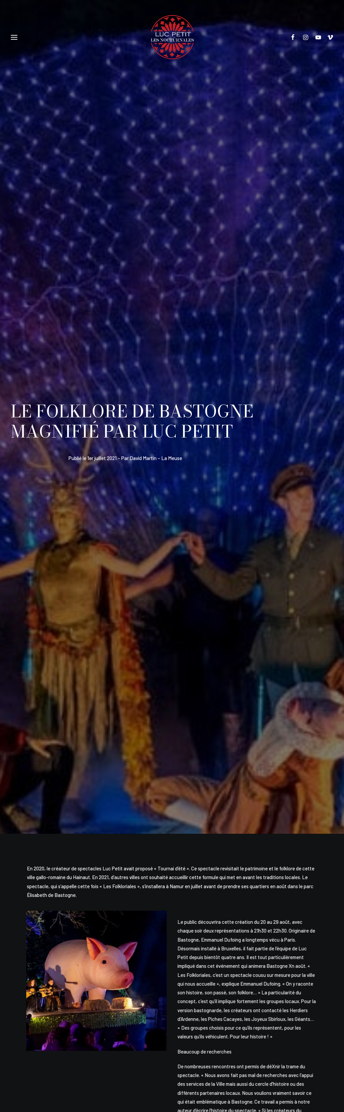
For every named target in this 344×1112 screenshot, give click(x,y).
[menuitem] (295, 37)
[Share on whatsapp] (185, 737)
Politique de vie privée (141, 1030)
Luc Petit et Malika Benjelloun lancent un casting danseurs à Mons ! (44, 885)
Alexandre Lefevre (183, 1071)
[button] (295, 37)
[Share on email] (228, 737)
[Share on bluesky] (200, 737)
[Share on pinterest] (157, 737)
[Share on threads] (143, 737)
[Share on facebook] (115, 737)
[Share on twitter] (129, 737)
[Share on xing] (214, 737)
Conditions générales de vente (194, 1030)
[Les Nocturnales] (172, 37)
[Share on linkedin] (171, 737)
